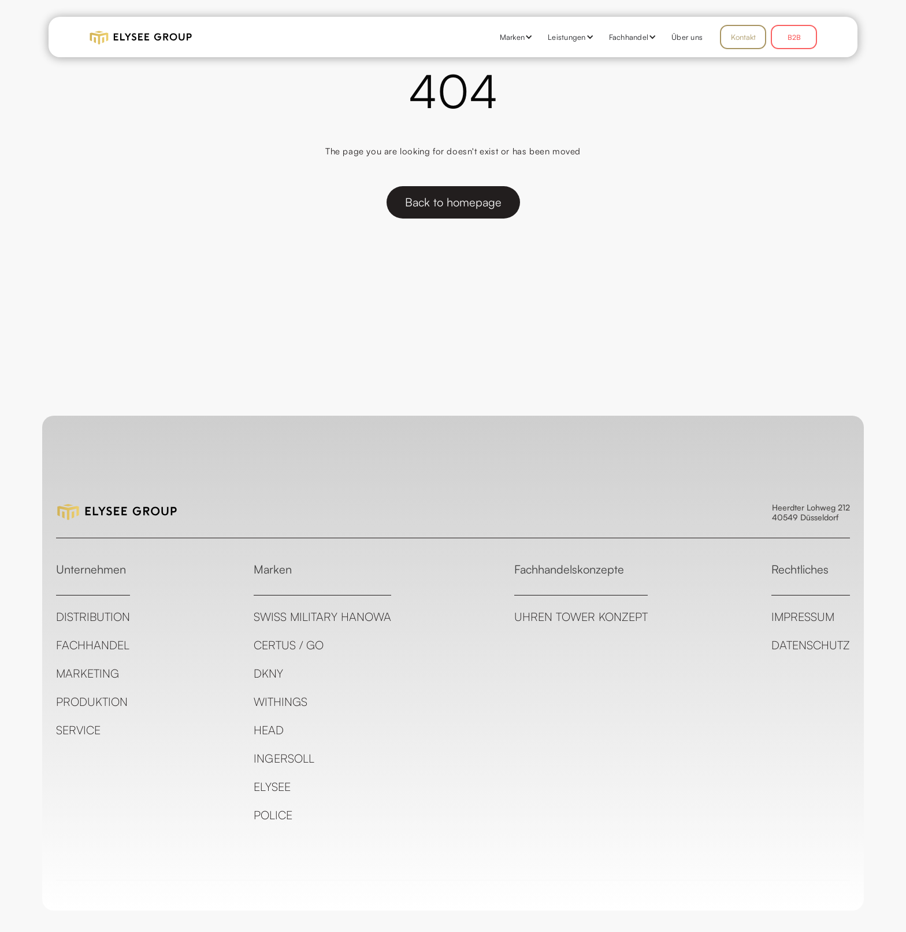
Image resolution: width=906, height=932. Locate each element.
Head (269, 730)
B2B (794, 37)
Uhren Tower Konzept (581, 616)
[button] (512, 37)
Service (78, 730)
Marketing (87, 673)
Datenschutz (810, 645)
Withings (280, 701)
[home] (175, 37)
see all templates (817, 924)
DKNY (268, 673)
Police (273, 815)
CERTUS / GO (289, 645)
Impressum (802, 616)
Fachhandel (92, 645)
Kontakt (743, 37)
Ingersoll (284, 758)
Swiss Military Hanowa (322, 616)
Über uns (687, 37)
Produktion (92, 701)
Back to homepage (453, 202)
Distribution (93, 616)
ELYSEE (272, 786)
